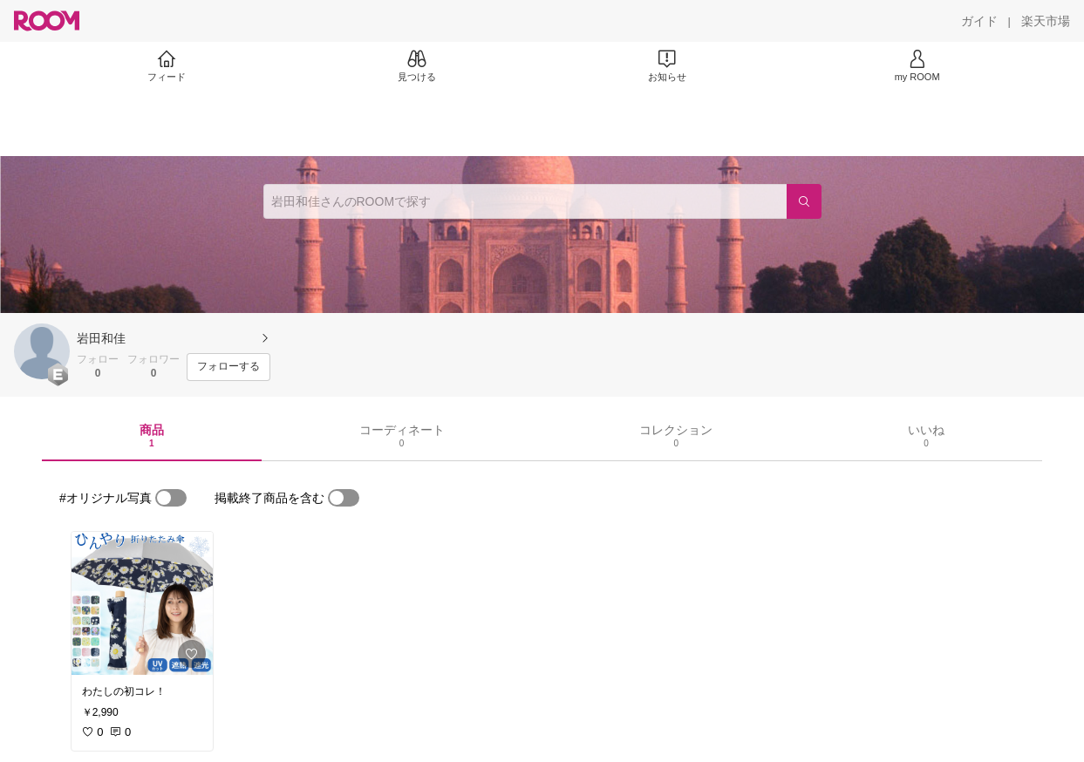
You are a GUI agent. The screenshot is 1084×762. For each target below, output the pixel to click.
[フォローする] (228, 367)
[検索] (804, 201)
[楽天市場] (1045, 21)
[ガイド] (979, 21)
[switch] (171, 498)
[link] (142, 603)
